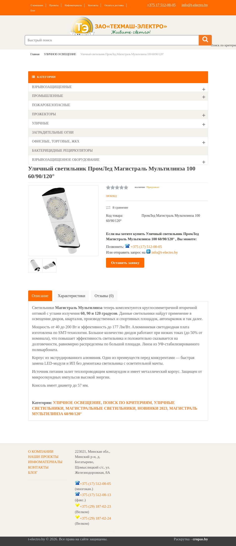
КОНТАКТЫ (38, 467)
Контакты (93, 5)
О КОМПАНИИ (41, 451)
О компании (37, 5)
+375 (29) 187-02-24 (95, 518)
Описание (40, 296)
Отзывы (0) (104, 296)
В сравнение (117, 207)
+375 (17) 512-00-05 (146, 247)
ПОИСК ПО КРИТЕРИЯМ (127, 403)
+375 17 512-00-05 (161, 5)
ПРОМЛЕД (111, 196)
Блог (33, 10)
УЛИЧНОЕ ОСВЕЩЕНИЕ (77, 403)
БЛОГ (33, 473)
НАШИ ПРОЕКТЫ (43, 457)
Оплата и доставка (114, 5)
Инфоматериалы (73, 5)
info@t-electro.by (195, 5)
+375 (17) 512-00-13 (95, 495)
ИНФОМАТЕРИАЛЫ (45, 462)
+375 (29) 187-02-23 (95, 506)
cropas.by (200, 539)
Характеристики (71, 296)
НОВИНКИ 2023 (153, 408)
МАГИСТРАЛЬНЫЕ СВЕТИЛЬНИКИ (100, 408)
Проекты (54, 5)
